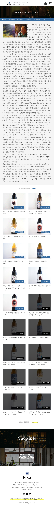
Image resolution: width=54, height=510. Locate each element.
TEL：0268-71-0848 (19, 485)
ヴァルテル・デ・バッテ (38, 19)
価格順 (28, 188)
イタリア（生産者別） (9, 19)
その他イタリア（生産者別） (24, 19)
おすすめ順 (21, 188)
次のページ (35, 422)
